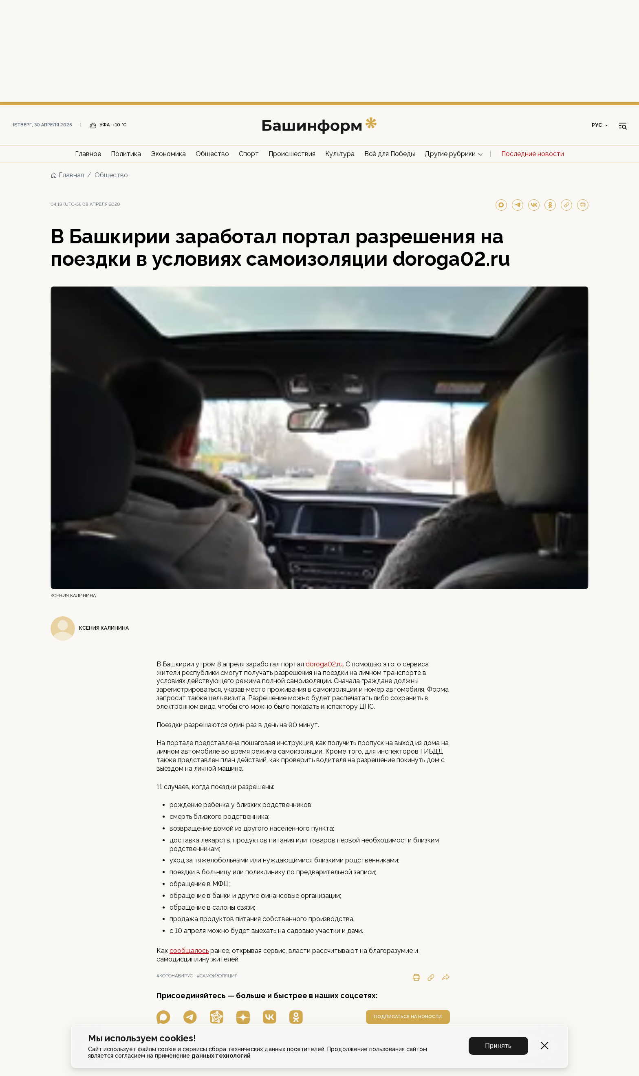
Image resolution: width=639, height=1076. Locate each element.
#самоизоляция (217, 976)
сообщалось (189, 951)
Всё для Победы (389, 154)
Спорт (249, 154)
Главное (88, 154)
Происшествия (292, 154)
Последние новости (532, 154)
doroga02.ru (324, 664)
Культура (340, 154)
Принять (498, 1045)
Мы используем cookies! (142, 1038)
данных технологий (221, 1055)
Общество (212, 154)
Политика (126, 154)
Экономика (168, 154)
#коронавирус (174, 976)
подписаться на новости (408, 1016)
